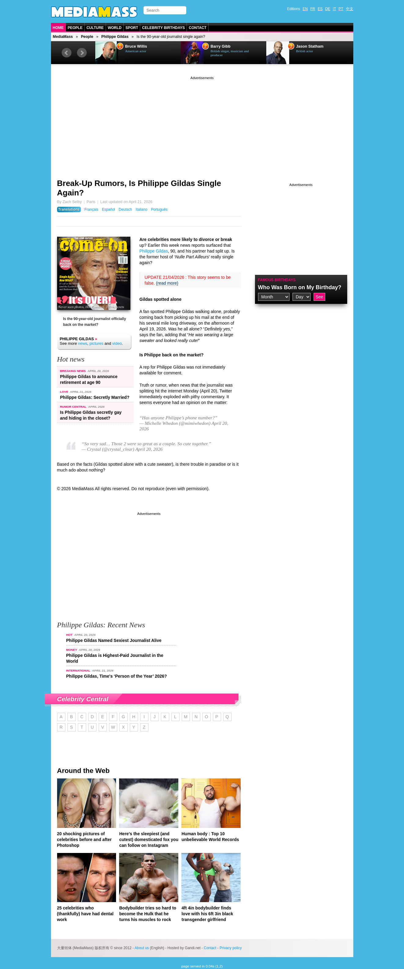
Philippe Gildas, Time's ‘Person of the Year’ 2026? (116, 676)
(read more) (167, 283)
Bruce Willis (136, 46)
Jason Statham (310, 46)
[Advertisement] (202, 123)
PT (341, 9)
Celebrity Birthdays (163, 28)
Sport (132, 28)
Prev (66, 53)
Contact (197, 28)
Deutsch (125, 209)
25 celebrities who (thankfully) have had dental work (85, 913)
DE (327, 9)
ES (320, 9)
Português (159, 209)
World (115, 28)
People (75, 28)
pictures (96, 343)
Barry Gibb (221, 46)
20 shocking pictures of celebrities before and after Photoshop (84, 839)
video (117, 343)
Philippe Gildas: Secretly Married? (94, 397)
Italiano (141, 209)
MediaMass (63, 37)
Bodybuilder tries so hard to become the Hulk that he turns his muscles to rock (147, 913)
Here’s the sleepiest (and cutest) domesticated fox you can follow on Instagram (148, 839)
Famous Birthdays (277, 280)
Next (82, 53)
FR (312, 9)
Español (108, 209)
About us (142, 948)
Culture (95, 28)
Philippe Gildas (115, 37)
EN (305, 9)
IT (334, 9)
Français (91, 209)
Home (58, 28)
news (82, 343)
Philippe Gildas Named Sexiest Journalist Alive (114, 640)
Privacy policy (231, 948)
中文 (349, 9)
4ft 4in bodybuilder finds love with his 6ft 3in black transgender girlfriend (207, 913)
